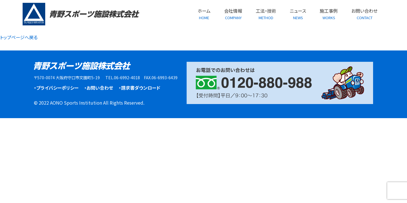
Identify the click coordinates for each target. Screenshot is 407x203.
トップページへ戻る (19, 37)
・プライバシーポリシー (56, 87)
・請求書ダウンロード (139, 87)
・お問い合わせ (98, 87)
